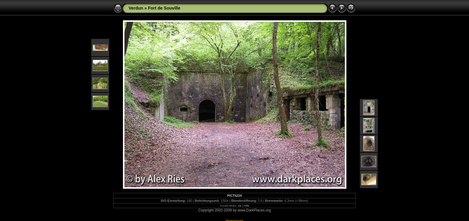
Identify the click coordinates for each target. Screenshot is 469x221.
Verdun (136, 8)
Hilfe (246, 205)
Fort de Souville (164, 8)
